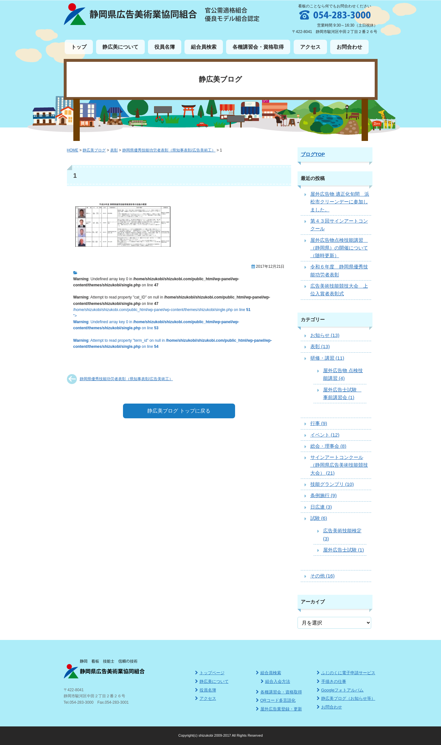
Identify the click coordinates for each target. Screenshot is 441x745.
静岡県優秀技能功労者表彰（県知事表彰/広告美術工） (126, 379)
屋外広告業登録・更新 (279, 709)
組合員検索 (203, 47)
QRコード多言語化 (276, 700)
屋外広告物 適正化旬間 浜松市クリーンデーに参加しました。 (339, 201)
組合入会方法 (275, 681)
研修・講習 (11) (327, 358)
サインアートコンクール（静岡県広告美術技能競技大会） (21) (339, 465)
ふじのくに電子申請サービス (346, 672)
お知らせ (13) (324, 335)
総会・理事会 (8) (328, 446)
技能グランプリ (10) (332, 484)
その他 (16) (322, 575)
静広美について (120, 47)
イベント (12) (324, 435)
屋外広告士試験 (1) (343, 550)
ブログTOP (313, 154)
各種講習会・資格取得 (258, 47)
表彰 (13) (320, 346)
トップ (78, 47)
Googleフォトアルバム (340, 690)
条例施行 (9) (323, 495)
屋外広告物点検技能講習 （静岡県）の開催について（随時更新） (339, 247)
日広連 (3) (321, 507)
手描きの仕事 (331, 681)
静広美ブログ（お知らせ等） (346, 698)
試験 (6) (318, 518)
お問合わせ (349, 47)
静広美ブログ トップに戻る (178, 410)
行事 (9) (318, 423)
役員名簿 (164, 47)
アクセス (310, 47)
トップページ (210, 672)
